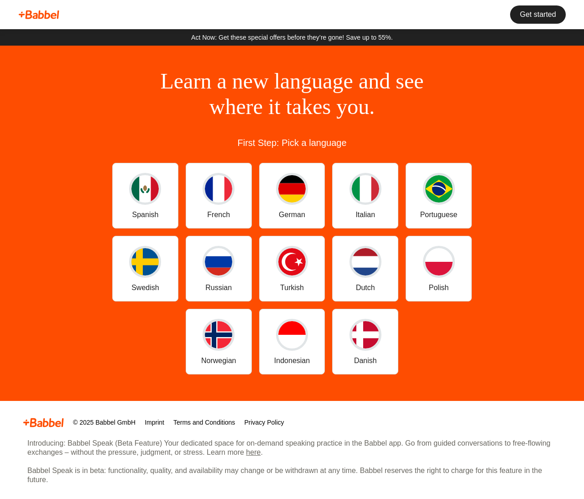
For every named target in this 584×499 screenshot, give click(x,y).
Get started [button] (535, 14)
